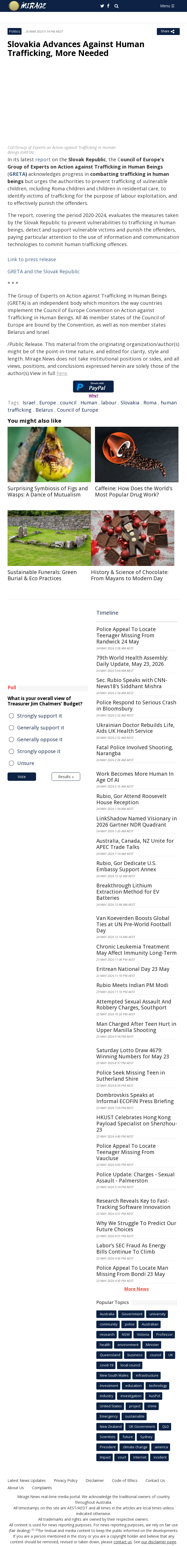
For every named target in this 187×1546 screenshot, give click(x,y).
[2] (37, 1529)
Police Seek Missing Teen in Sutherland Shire (130, 1075)
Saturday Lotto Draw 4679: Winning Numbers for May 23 (132, 1053)
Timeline (107, 612)
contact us (123, 1541)
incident (160, 1457)
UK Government (142, 1426)
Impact (105, 1457)
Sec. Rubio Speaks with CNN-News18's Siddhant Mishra (131, 683)
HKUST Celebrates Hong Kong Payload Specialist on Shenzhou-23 (136, 1123)
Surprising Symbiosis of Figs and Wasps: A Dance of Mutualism (48, 491)
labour (109, 402)
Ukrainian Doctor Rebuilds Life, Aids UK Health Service (135, 728)
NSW (126, 1334)
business (135, 1354)
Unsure (25, 763)
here (62, 373)
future (128, 1436)
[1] (32, 1529)
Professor (164, 1334)
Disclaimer (94, 1480)
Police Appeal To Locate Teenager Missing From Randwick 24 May (126, 635)
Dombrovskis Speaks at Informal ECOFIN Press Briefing (135, 1098)
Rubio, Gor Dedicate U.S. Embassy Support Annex (126, 866)
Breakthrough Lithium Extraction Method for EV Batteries (127, 891)
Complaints (41, 1487)
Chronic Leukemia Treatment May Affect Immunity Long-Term (136, 949)
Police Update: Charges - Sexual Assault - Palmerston (135, 1177)
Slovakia (130, 402)
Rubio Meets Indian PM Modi (132, 985)
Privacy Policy (65, 1480)
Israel (29, 402)
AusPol (154, 1395)
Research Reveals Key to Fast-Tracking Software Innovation (133, 1204)
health (105, 1344)
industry (106, 1395)
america (161, 1446)
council (68, 402)
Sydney (146, 1436)
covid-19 (106, 1365)
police (130, 1324)
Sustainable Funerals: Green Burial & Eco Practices (42, 575)
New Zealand (111, 1426)
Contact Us (154, 1480)
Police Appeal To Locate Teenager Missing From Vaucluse (126, 1152)
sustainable (134, 1416)
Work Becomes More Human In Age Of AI (135, 777)
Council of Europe (77, 410)
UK (170, 1354)
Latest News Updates (26, 1480)
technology (158, 1385)
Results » (66, 776)
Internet (139, 1457)
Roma (150, 402)
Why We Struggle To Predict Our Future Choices (136, 1226)
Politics (14, 31)
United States (111, 1406)
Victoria (143, 1334)
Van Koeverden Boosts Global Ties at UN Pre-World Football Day (133, 924)
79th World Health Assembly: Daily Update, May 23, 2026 (132, 660)
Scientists (107, 1436)
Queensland (110, 1354)
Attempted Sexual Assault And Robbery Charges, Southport (133, 1004)
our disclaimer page (159, 1541)
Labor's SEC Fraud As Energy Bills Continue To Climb (131, 1248)
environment (128, 1344)
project (134, 1406)
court (122, 1457)
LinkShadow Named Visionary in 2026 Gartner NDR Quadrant (136, 821)
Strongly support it (39, 715)
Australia (107, 1313)
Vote (22, 776)
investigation (131, 1395)
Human (88, 402)
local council (130, 1365)
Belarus (44, 410)
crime (152, 1406)
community (109, 1324)
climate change (135, 1446)
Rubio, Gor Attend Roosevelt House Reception (131, 799)
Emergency (109, 1416)
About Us (16, 1487)
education (133, 1385)
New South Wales (114, 1375)
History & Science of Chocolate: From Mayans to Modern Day (129, 575)
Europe (47, 402)
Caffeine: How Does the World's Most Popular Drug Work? (133, 491)
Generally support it (40, 727)
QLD (165, 1426)
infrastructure (147, 1375)
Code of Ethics (124, 1480)
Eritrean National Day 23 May (133, 969)
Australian (150, 1324)
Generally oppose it (40, 739)
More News (136, 1289)
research (107, 1334)
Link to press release (32, 259)
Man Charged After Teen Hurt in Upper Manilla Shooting (136, 1027)
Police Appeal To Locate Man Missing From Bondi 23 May (132, 1271)
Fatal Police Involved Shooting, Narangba (134, 750)
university (158, 1313)
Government (132, 1313)
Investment (109, 1385)
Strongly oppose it (39, 751)
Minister (152, 1344)
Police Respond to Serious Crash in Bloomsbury (136, 705)
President (108, 1446)
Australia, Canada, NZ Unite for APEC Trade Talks (135, 844)
